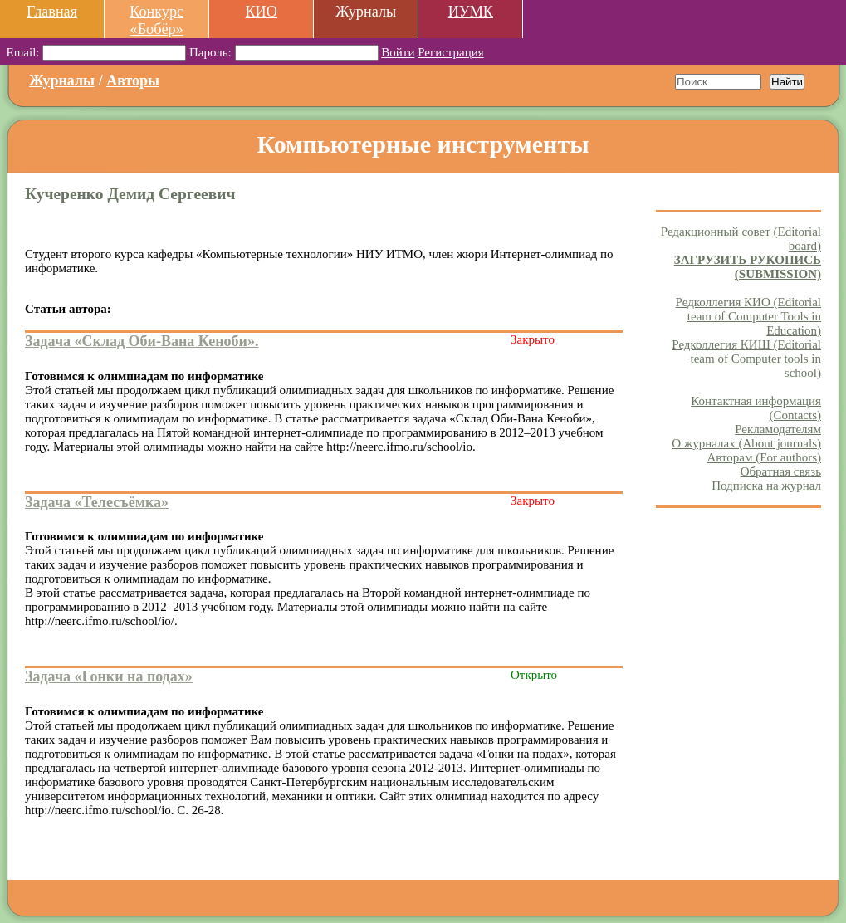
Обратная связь (781, 471)
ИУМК (470, 11)
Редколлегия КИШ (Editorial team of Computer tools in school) (746, 358)
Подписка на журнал (766, 485)
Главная (52, 11)
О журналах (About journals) (746, 443)
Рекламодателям (778, 429)
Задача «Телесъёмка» (97, 502)
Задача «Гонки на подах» (109, 676)
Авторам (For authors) (764, 457)
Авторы (132, 80)
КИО (260, 11)
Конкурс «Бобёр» (156, 20)
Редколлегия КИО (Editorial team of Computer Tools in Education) (748, 316)
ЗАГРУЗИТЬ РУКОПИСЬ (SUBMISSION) (747, 267)
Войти (397, 52)
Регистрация (451, 52)
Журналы (62, 80)
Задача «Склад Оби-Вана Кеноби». (141, 341)
